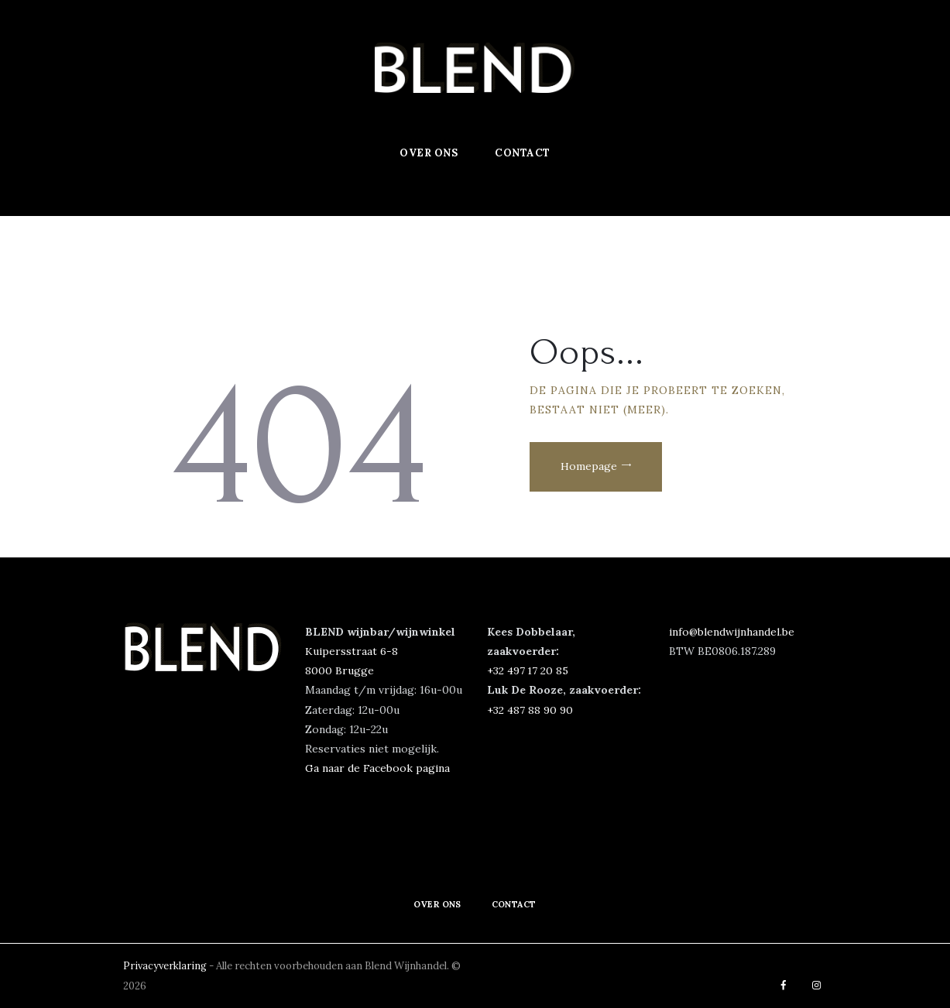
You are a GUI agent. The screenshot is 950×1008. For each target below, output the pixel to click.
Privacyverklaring (167, 966)
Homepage (592, 468)
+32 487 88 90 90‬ (530, 710)
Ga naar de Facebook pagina (377, 768)
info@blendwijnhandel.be (732, 632)
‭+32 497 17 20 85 (528, 670)
